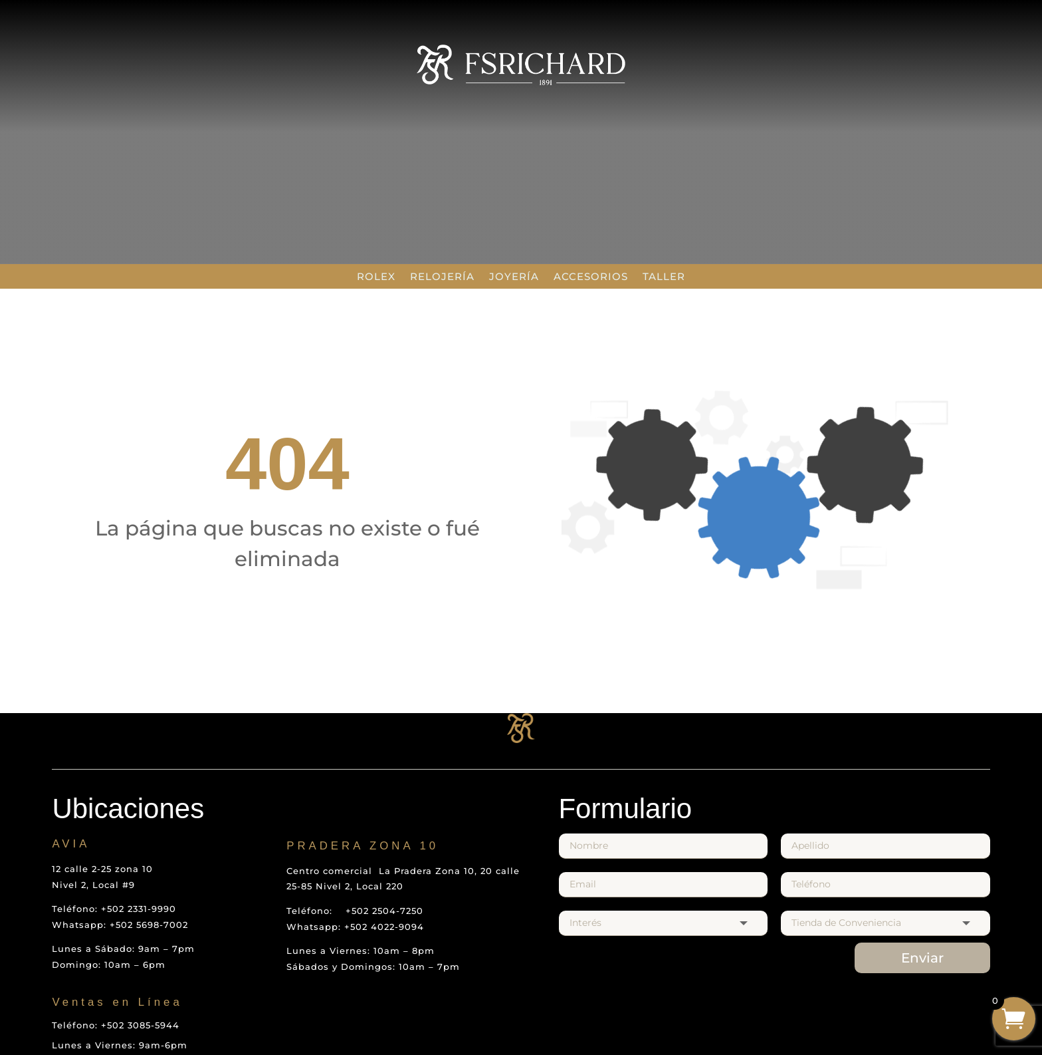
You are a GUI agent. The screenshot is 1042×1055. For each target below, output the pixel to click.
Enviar (922, 958)
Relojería (442, 276)
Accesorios (591, 276)
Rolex (376, 276)
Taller (664, 276)
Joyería (514, 276)
